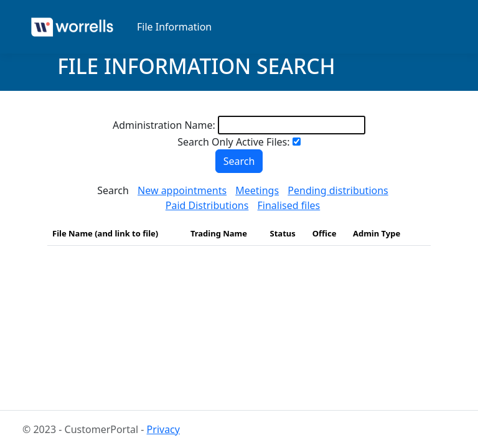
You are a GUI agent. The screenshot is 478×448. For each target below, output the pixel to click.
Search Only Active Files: (233, 142)
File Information (174, 27)
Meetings (257, 190)
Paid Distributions (207, 205)
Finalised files (289, 205)
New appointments (182, 190)
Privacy (163, 429)
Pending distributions (338, 190)
